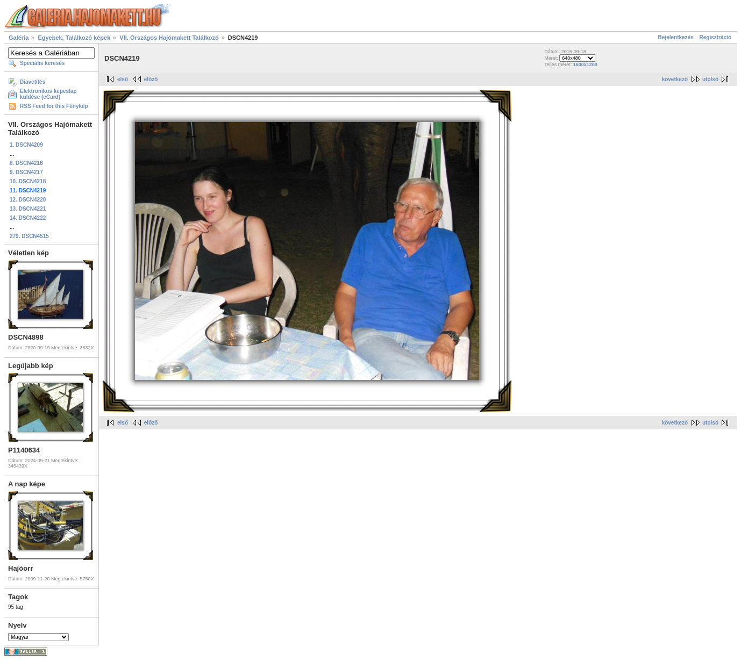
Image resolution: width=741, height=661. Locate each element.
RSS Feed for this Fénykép (54, 106)
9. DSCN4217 (26, 172)
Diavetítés (32, 82)
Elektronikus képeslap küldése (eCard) (48, 94)
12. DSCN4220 (28, 200)
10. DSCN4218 (28, 181)
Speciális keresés (42, 63)
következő (675, 79)
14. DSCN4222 (28, 218)
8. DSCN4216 (26, 163)
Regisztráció (715, 37)
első (122, 79)
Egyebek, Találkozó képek (74, 37)
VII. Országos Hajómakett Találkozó (168, 37)
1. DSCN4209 (26, 145)
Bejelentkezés (676, 37)
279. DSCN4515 (29, 236)
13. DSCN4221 (28, 209)
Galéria (18, 37)
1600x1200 (585, 64)
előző (151, 79)
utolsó (710, 79)
